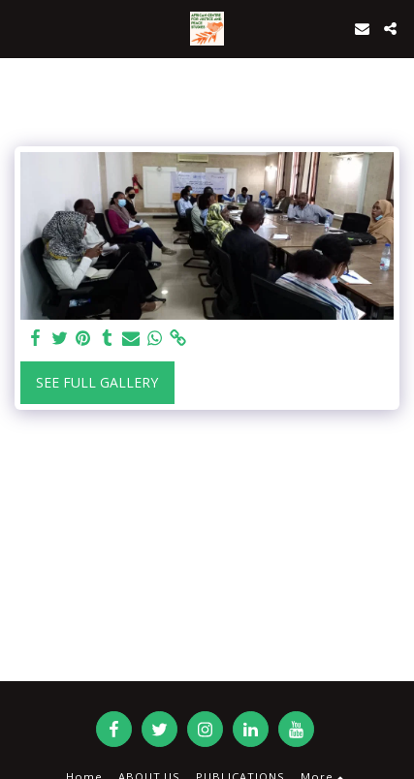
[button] (21, 27)
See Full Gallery (97, 382)
